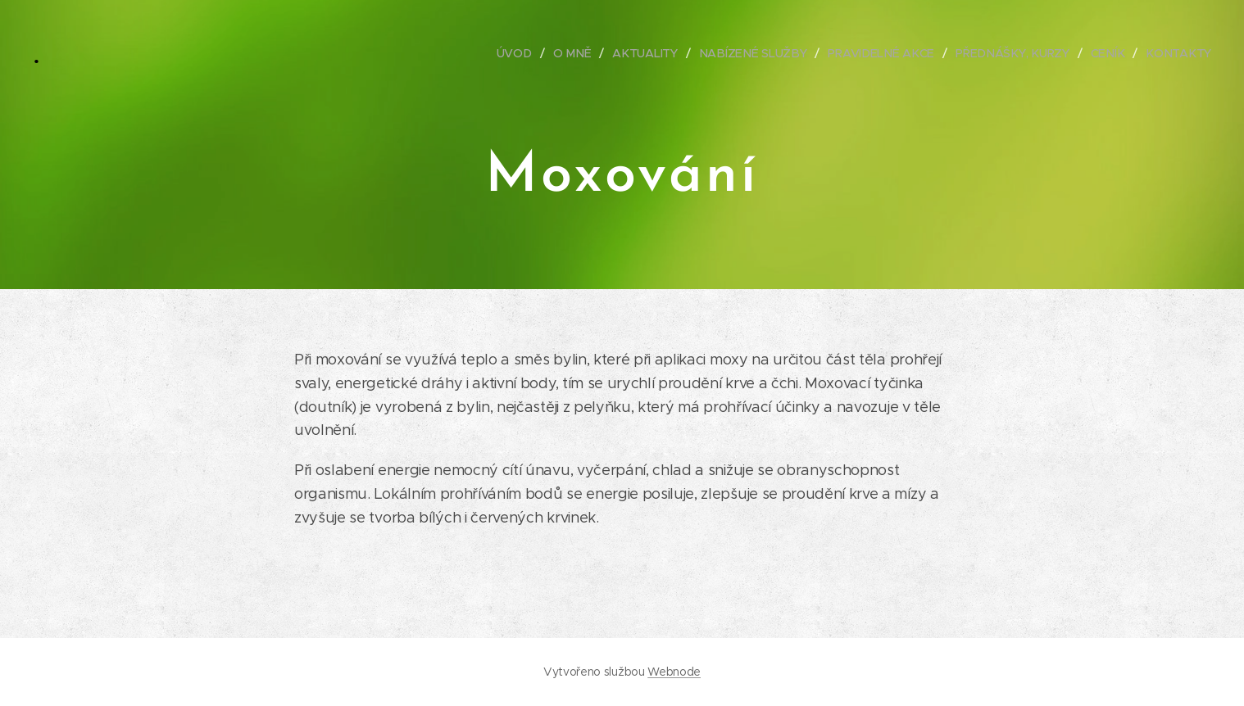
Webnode (674, 671)
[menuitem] (525, 53)
